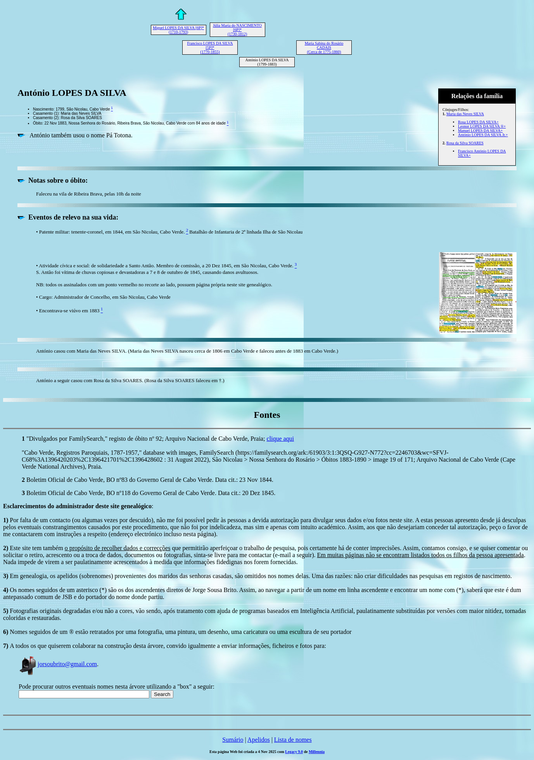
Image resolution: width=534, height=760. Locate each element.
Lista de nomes (293, 739)
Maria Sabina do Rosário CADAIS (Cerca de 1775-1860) (324, 47)
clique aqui (280, 438)
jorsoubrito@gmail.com (58, 664)
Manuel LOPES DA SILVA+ (480, 130)
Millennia (317, 752)
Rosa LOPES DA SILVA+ (478, 122)
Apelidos (258, 739)
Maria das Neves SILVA (465, 114)
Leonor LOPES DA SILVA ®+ (482, 126)
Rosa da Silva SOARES (465, 143)
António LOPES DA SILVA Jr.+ (483, 135)
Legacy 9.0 (294, 752)
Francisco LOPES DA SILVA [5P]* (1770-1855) (210, 47)
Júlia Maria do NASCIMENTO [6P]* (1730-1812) (237, 29)
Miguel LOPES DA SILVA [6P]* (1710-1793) (178, 30)
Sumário (232, 739)
